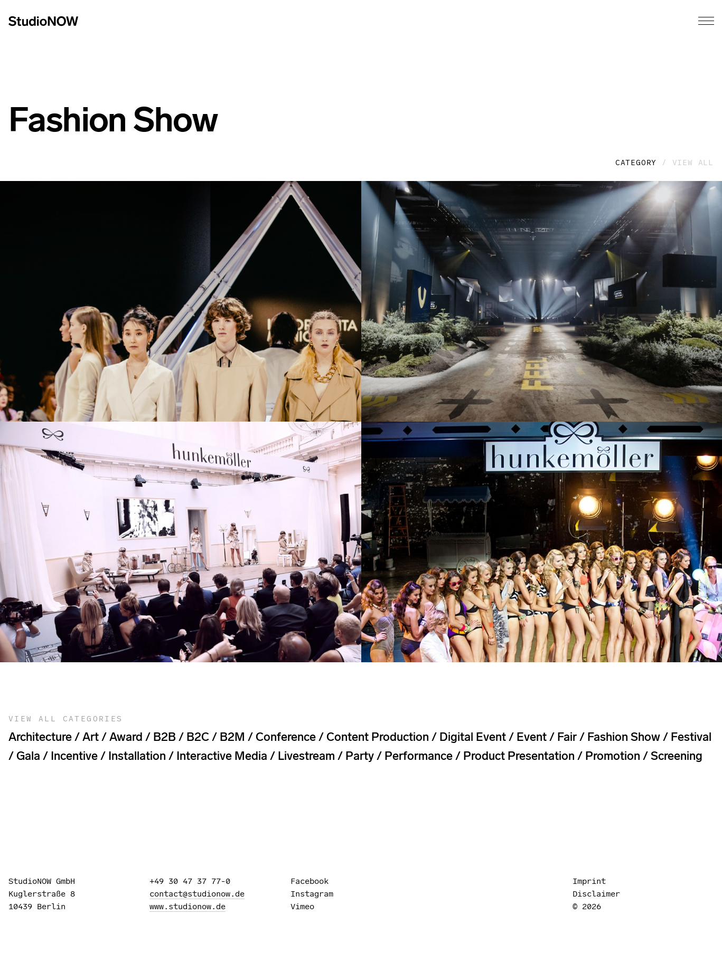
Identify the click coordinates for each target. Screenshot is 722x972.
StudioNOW (43, 21)
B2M (232, 737)
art (90, 737)
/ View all (688, 162)
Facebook (314, 881)
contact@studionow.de (197, 894)
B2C (197, 737)
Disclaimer (596, 894)
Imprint (589, 881)
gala (28, 756)
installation (137, 756)
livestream (306, 756)
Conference (286, 737)
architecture (40, 737)
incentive (74, 756)
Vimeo (307, 906)
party (359, 756)
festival (691, 737)
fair (567, 737)
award (126, 737)
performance (419, 756)
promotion (612, 756)
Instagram (316, 894)
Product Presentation (519, 756)
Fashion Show (623, 737)
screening (676, 756)
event (532, 737)
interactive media (221, 756)
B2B (164, 737)
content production (377, 737)
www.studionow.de (187, 906)
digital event (472, 737)
